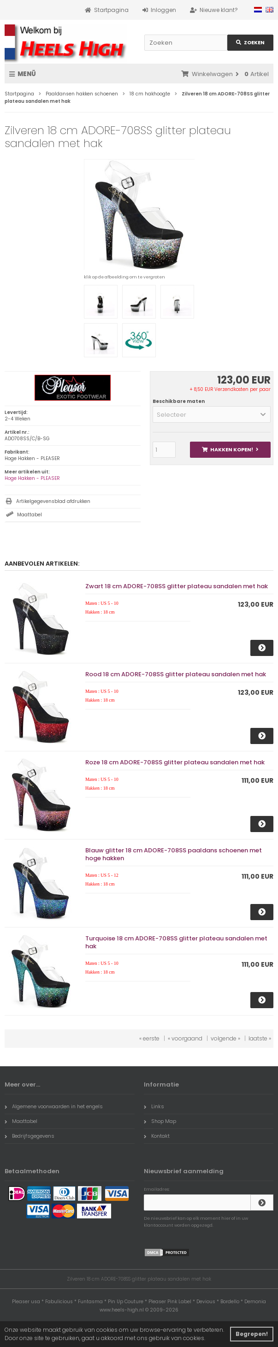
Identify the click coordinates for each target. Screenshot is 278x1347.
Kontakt (157, 1136)
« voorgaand (185, 1038)
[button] (212, 414)
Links (154, 1106)
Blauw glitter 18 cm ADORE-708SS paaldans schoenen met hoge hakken (173, 854)
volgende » (225, 1038)
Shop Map (160, 1121)
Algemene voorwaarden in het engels (54, 1106)
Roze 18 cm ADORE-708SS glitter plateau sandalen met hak (175, 762)
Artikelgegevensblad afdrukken (53, 501)
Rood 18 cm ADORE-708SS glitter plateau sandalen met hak (175, 674)
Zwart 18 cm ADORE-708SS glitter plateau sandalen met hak (176, 586)
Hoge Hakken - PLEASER (32, 478)
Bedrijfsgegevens (29, 1136)
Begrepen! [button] (252, 1334)
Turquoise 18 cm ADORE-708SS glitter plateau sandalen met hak (176, 942)
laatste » (259, 1038)
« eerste (149, 1038)
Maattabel (29, 514)
